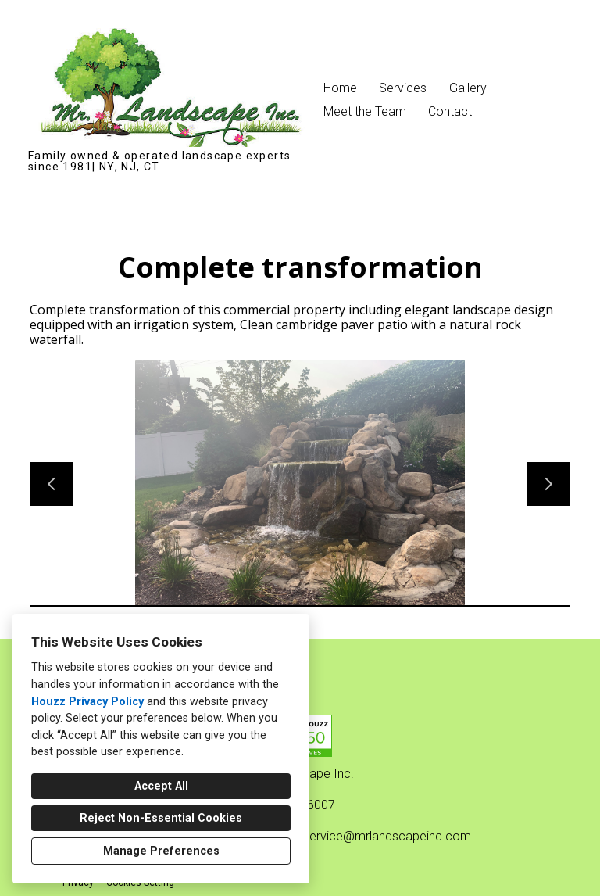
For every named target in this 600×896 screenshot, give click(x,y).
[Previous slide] (51, 484)
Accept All (161, 786)
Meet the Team (364, 111)
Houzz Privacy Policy (87, 701)
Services (403, 88)
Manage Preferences (161, 851)
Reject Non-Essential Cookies (161, 818)
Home (340, 88)
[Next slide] (548, 484)
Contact (450, 111)
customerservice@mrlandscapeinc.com (360, 836)
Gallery (468, 88)
